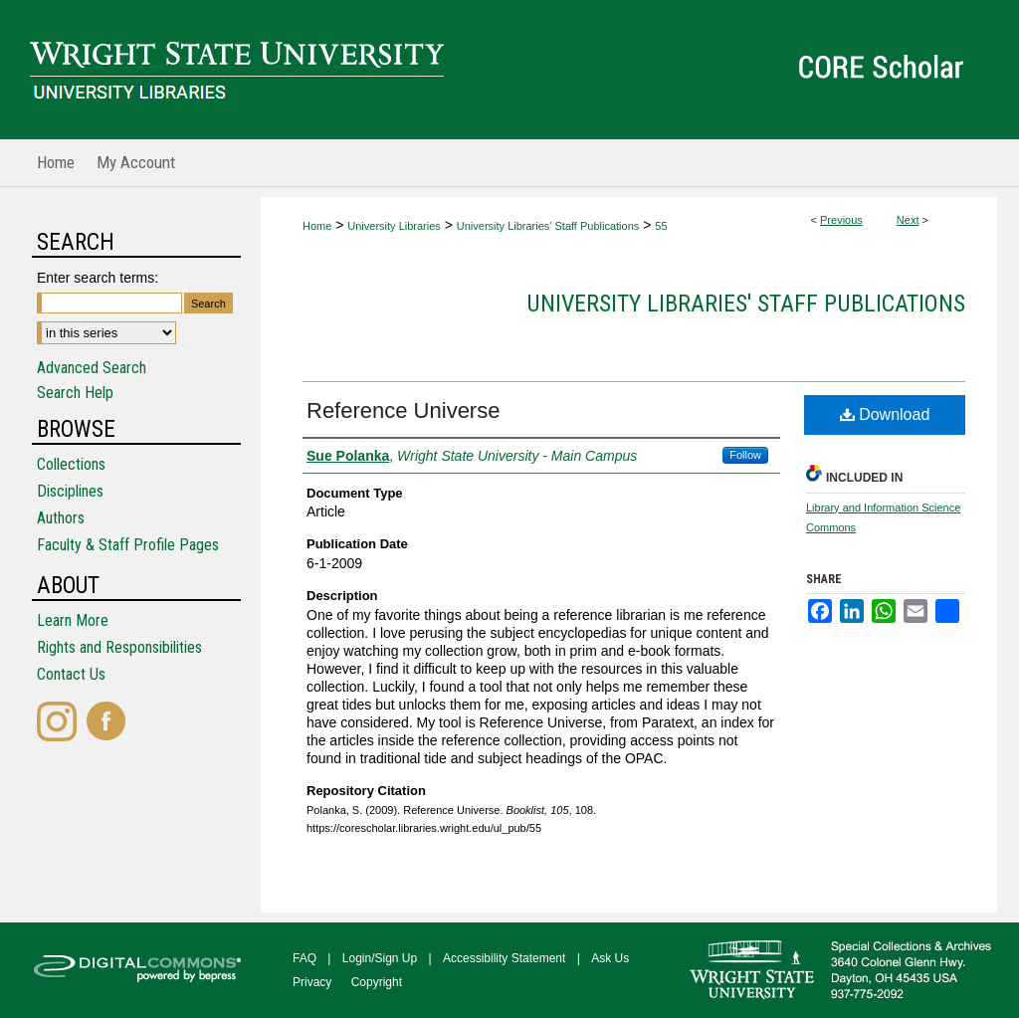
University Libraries (394, 226)
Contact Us (71, 674)
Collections (71, 464)
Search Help (75, 392)
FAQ (304, 958)
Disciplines (70, 491)
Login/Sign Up (379, 958)
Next (908, 220)
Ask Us (610, 958)
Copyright (376, 982)
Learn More (72, 620)
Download (885, 414)
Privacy (312, 982)
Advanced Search (91, 367)
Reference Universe (403, 410)
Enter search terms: (97, 278)
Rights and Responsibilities (119, 647)
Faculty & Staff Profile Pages (128, 544)
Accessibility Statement (504, 958)
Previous (841, 220)
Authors (61, 518)
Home (317, 226)
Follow (745, 455)
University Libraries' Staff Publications (548, 226)
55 (661, 226)
